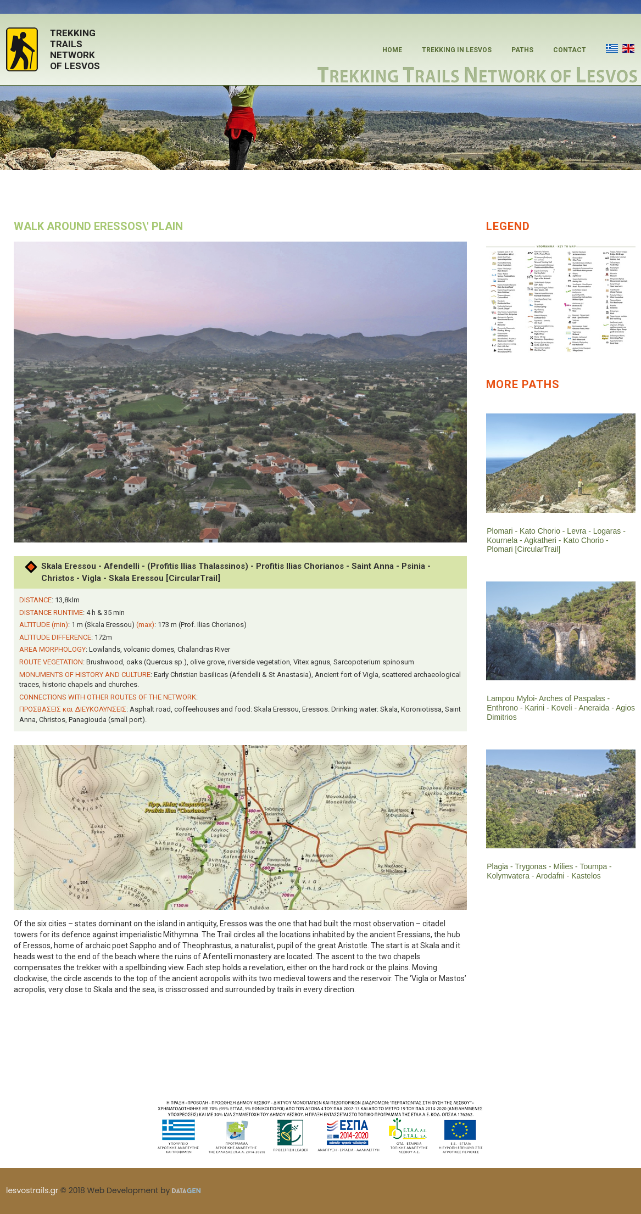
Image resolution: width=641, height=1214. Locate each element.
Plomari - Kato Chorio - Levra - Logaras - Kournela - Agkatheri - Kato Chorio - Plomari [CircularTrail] (556, 540)
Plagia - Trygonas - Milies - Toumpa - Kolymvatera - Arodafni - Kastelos (549, 871)
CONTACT (569, 50)
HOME (392, 50)
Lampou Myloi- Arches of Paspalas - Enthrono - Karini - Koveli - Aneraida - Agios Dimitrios (550, 707)
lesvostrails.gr (32, 1190)
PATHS (522, 50)
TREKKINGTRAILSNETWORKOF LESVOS (75, 49)
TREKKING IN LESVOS (457, 50)
